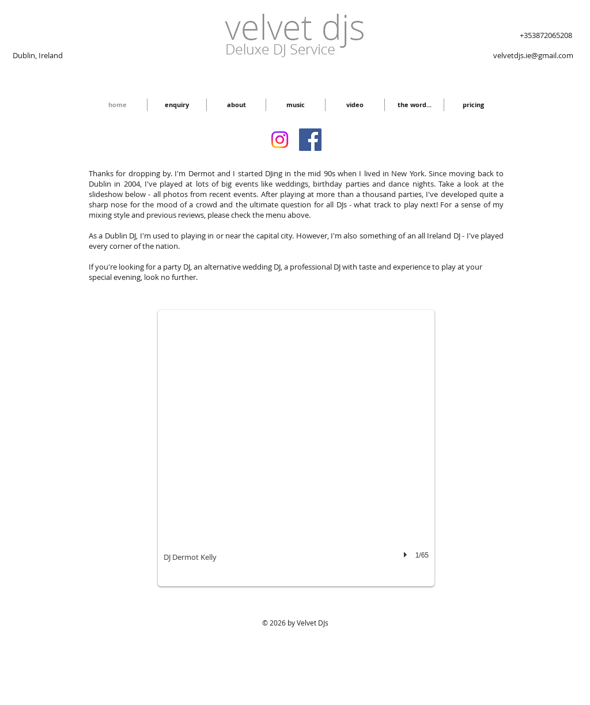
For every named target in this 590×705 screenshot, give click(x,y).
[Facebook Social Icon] (310, 139)
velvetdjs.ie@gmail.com (533, 55)
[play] (407, 554)
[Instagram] (279, 139)
